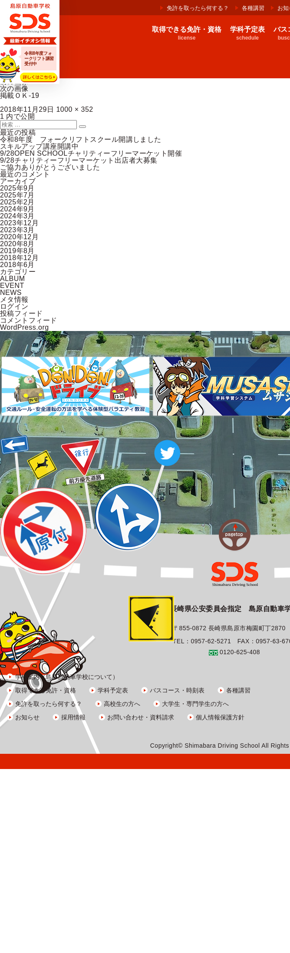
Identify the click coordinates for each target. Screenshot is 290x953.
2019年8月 (17, 250)
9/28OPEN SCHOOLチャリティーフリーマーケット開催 (91, 153)
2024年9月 (17, 209)
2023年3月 (17, 230)
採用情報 (73, 717)
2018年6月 (17, 264)
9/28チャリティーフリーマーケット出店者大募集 (79, 160)
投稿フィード (21, 313)
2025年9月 (17, 188)
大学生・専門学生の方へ (195, 703)
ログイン (14, 306)
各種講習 (253, 8)
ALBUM (12, 278)
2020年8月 (17, 243)
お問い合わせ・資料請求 (140, 717)
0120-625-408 (240, 652)
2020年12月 (19, 237)
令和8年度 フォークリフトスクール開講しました (80, 139)
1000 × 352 (74, 109)
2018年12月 (19, 257)
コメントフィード (28, 320)
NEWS (11, 292)
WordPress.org (24, 327)
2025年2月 (17, 202)
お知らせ (27, 717)
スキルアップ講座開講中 (39, 146)
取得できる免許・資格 (45, 690)
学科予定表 (113, 690)
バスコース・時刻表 (177, 690)
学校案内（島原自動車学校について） (67, 676)
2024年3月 (17, 216)
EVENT (12, 285)
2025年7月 (17, 195)
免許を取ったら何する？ (198, 8)
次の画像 (14, 88)
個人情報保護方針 (220, 717)
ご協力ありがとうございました (50, 167)
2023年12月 (19, 223)
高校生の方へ (122, 703)
